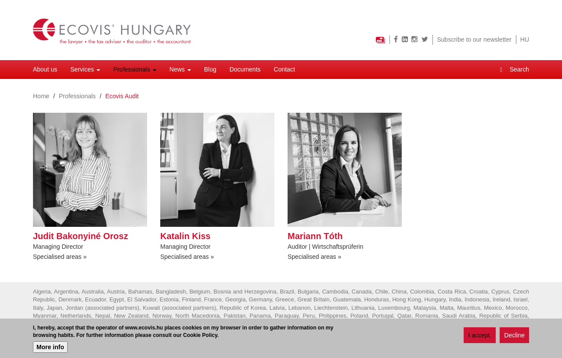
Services (85, 69)
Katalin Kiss (185, 236)
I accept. (479, 336)
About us (45, 69)
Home (41, 96)
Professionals (134, 69)
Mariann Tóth (315, 236)
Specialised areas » (59, 256)
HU (524, 39)
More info (50, 348)
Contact (284, 69)
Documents (245, 69)
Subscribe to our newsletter (474, 39)
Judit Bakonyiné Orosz (80, 236)
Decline (514, 336)
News (180, 69)
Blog (210, 69)
